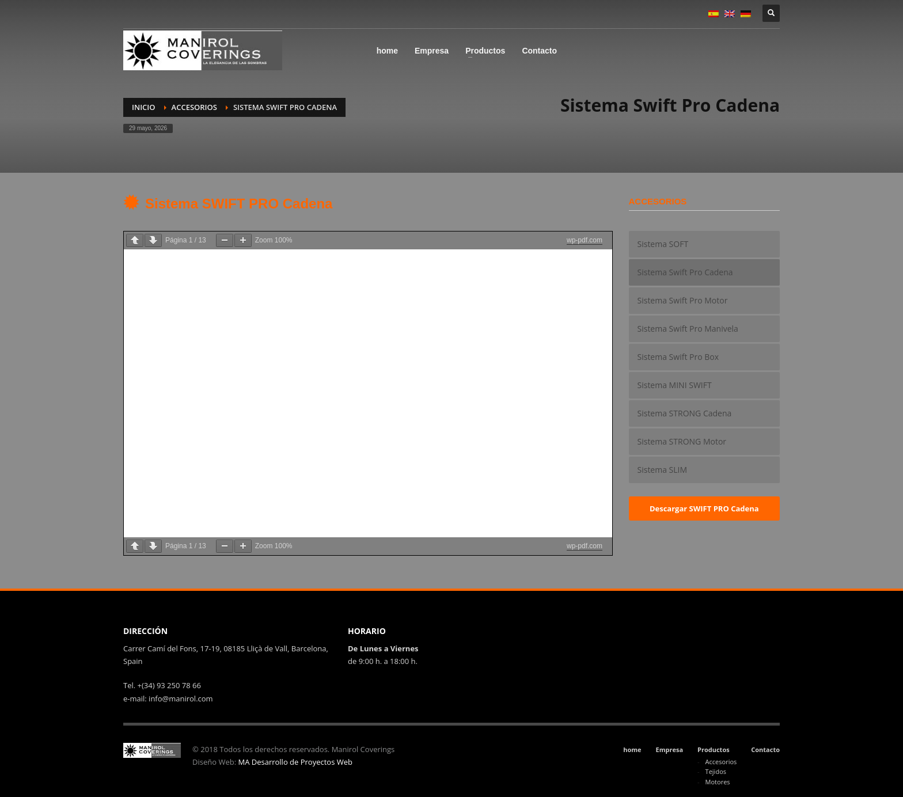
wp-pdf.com (584, 240)
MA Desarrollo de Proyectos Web (295, 762)
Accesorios (194, 107)
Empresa (670, 749)
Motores (717, 781)
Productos (713, 749)
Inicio (143, 107)
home (632, 749)
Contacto (765, 749)
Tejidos (715, 771)
